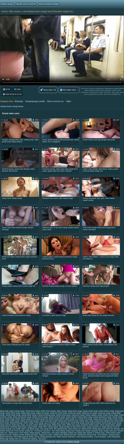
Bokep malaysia (92, 431)
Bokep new (72, 433)
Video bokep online (113, 433)
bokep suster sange (115, 419)
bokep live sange (78, 415)
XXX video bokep (58, 431)
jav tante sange (32, 425)
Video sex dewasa (113, 429)
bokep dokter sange (106, 411)
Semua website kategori (49, 4)
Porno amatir (19, 431)
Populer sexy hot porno (25, 4)
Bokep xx (90, 433)
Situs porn (42, 439)
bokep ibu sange (74, 413)
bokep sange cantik (12, 419)
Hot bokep (38, 431)
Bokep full (9, 431)
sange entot (42, 427)
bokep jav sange (104, 413)
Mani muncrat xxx (55, 101)
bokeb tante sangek (48, 411)
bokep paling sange (85, 417)
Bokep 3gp (4, 439)
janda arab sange (77, 423)
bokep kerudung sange (46, 415)
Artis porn (113, 431)
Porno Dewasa (100, 437)
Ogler (68, 101)
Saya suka (46, 90)
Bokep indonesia (6, 437)
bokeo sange (62, 411)
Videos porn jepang (29, 439)
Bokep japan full (98, 429)
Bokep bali (82, 435)
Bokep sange (7, 4)
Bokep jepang (35, 433)
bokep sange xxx (71, 419)
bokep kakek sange (29, 415)
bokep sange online (56, 419)
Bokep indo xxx (15, 439)
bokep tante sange (86, 421)
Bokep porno (14, 433)
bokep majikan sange (94, 415)
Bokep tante (58, 435)
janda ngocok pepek (93, 423)
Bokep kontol (86, 429)
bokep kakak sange (13, 415)
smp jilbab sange (32, 429)
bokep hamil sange (13, 413)
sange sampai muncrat (110, 427)
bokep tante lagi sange (48, 421)
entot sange (39, 423)
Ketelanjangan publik (35, 101)
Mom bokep (24, 433)
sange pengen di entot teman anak (72, 427)
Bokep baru (70, 431)
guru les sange (50, 423)
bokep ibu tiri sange (89, 413)
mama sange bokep (107, 425)
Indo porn (47, 431)
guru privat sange (63, 423)
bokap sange (19, 411)
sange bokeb (32, 427)
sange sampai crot (94, 427)
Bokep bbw (82, 433)
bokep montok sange (57, 417)
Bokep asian (100, 433)
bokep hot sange (42, 413)
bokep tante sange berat (11, 106)
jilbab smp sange (73, 425)
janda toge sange (18, 425)
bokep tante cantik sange (9, 421)
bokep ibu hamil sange (58, 413)
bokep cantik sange (90, 411)
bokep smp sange (100, 419)
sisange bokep (5, 429)
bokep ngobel (71, 417)
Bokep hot (29, 431)
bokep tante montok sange (68, 421)
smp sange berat (46, 429)
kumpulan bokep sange (90, 425)
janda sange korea (109, 423)
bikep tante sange (7, 411)
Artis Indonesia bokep (85, 437)
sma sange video (18, 429)
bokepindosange (16, 423)
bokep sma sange (85, 419)
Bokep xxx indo (6, 435)
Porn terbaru (103, 435)
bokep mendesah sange (22, 417)
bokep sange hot (41, 419)
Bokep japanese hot (48, 437)
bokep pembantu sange (102, 417)
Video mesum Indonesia (66, 437)
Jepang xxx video (46, 435)
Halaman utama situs (57, 442)
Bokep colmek (18, 435)
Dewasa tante (114, 435)
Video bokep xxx (74, 429)
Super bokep (104, 431)
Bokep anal (80, 431)
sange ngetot (53, 427)
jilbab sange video (59, 425)
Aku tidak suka (68, 90)
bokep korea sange (63, 415)
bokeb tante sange (32, 411)
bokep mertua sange (40, 417)
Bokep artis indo (70, 435)
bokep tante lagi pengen (29, 421)
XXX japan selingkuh (59, 433)
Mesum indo (92, 435)
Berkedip (19, 101)
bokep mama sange (110, 415)
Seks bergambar (113, 437)
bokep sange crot (27, 419)
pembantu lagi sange (18, 427)
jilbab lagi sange (45, 425)
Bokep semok (34, 437)
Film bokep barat (60, 429)
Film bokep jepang (21, 437)
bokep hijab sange (28, 413)
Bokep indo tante (31, 435)
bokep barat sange (75, 411)
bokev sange (29, 423)
